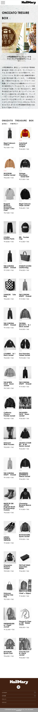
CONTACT (4, 482)
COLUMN (4, 478)
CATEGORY (4, 472)
